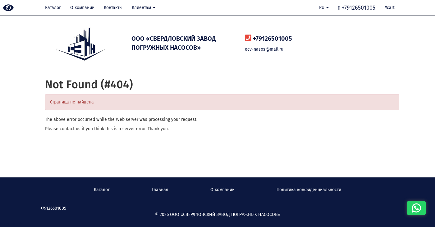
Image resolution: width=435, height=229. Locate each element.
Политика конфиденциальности (309, 189)
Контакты (113, 7)
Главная (160, 189)
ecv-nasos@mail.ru (264, 49)
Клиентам (143, 7)
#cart (390, 7)
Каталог (53, 7)
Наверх (11, 224)
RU (324, 7)
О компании (82, 7)
